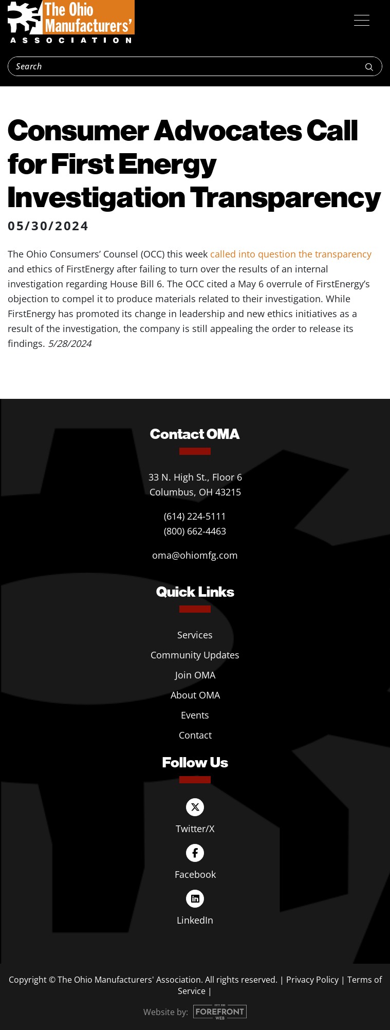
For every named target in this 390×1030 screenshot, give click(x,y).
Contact (195, 735)
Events (195, 715)
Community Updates (195, 655)
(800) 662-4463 (195, 531)
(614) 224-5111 (195, 516)
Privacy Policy (312, 979)
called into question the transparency (291, 254)
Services (195, 635)
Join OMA (195, 675)
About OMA (195, 695)
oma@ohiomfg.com (195, 555)
